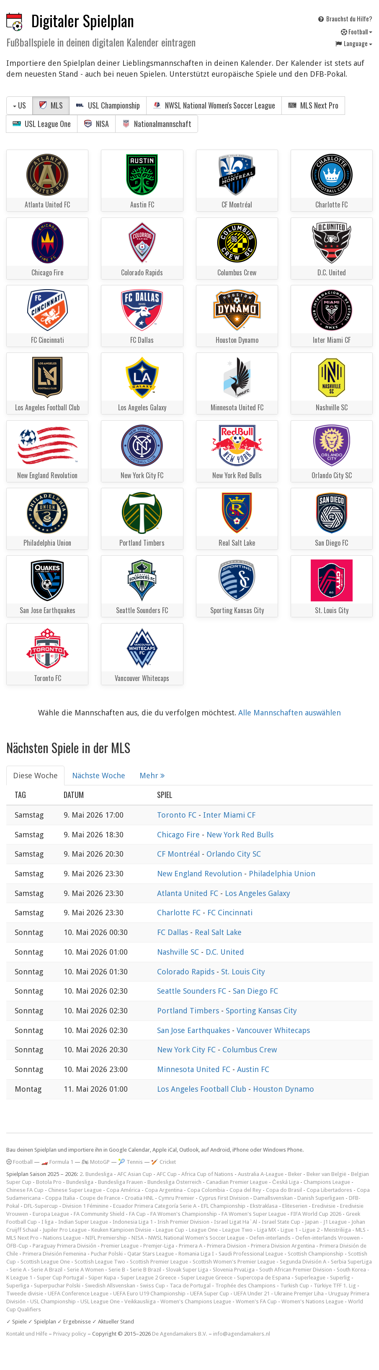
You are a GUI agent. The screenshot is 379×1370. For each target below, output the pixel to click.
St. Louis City (243, 971)
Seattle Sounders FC (192, 991)
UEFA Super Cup (209, 1293)
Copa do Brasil (284, 1190)
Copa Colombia (206, 1190)
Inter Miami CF (229, 815)
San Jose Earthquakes (194, 1030)
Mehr (152, 775)
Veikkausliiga (140, 1301)
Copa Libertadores (329, 1190)
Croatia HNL (139, 1198)
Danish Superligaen (320, 1198)
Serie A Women (85, 1269)
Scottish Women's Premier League (234, 1262)
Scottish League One (45, 1262)
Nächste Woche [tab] (98, 775)
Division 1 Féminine (85, 1206)
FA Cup (137, 1214)
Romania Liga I (196, 1254)
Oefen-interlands (270, 1238)
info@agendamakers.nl (241, 1334)
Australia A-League (261, 1174)
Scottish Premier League (159, 1262)
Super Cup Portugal (60, 1277)
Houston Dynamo (283, 1089)
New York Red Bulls (239, 834)
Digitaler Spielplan (82, 20)
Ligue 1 (289, 1230)
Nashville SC (179, 952)
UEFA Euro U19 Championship (149, 1293)
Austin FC (253, 1069)
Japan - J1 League (326, 1222)
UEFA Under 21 (252, 1293)
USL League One (42, 123)
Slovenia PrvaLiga (234, 1269)
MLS (51, 105)
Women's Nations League (312, 1301)
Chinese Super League (75, 1190)
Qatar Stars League (150, 1254)
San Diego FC (255, 991)
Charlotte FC (180, 912)
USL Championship (108, 105)
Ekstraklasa (264, 1206)
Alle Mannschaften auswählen (289, 712)
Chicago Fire (179, 834)
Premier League (120, 1246)
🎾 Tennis (130, 1162)
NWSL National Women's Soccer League (214, 105)
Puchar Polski (107, 1254)
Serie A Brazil (46, 1269)
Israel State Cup (281, 1222)
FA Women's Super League (254, 1214)
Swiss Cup (152, 1285)
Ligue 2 (311, 1230)
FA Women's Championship (183, 1214)
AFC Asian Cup (134, 1174)
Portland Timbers (189, 1010)
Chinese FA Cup (25, 1190)
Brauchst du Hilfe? (344, 18)
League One (203, 1230)
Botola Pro (49, 1182)
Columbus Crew (249, 1049)
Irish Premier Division (183, 1222)
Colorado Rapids (187, 971)
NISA (96, 123)
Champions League (327, 1182)
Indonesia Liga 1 (133, 1222)
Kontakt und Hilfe (26, 1334)
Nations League (62, 1238)
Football (356, 31)
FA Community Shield (99, 1214)
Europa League (51, 1214)
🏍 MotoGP (96, 1162)
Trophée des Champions (245, 1285)
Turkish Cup (294, 1285)
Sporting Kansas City (261, 1010)
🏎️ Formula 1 (57, 1162)
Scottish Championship (315, 1254)
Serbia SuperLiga (351, 1262)
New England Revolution (200, 873)
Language (353, 43)
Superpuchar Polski (57, 1285)
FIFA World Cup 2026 (316, 1214)
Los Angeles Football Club (202, 1089)
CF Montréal (179, 853)
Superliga (17, 1285)
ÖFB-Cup (17, 1246)
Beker (295, 1174)
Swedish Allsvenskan (110, 1285)
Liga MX (266, 1230)
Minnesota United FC (194, 1069)
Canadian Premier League (237, 1182)
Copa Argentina (164, 1190)
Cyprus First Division (224, 1198)
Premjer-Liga (158, 1246)
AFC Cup (167, 1174)
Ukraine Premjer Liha (299, 1293)
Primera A (190, 1246)
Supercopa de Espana (263, 1277)
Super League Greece (206, 1277)
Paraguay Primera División (64, 1246)
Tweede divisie (24, 1293)
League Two (237, 1230)
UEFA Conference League (78, 1293)
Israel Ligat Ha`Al (235, 1222)
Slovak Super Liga (187, 1269)
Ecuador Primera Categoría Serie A (154, 1206)
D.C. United (225, 952)
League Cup (170, 1230)
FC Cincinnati (230, 912)
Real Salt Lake (218, 932)
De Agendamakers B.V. (179, 1334)
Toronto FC (178, 815)
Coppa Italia (60, 1198)
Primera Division (226, 1246)
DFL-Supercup (41, 1206)
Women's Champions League (195, 1301)
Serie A (18, 1269)
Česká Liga (285, 1182)
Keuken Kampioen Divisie (121, 1230)
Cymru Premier (176, 1198)
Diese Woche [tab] (35, 775)
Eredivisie (323, 1206)
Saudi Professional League (251, 1254)
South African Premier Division (295, 1269)
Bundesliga (79, 1182)
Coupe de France (100, 1198)
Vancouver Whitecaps (273, 1030)
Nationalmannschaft (156, 123)
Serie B (116, 1269)
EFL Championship (223, 1206)
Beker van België (326, 1174)
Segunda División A (303, 1262)
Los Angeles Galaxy (257, 893)
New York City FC (187, 1049)
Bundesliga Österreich (174, 1182)
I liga (47, 1222)
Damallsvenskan (273, 1198)
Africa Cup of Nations (207, 1174)
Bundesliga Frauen (120, 1182)
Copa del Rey (245, 1190)
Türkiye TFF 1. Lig (335, 1285)
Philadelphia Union (282, 873)
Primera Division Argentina (283, 1246)
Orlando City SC (233, 853)
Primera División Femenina (54, 1254)
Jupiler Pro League (65, 1230)
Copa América (123, 1190)
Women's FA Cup (256, 1301)
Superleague (310, 1277)
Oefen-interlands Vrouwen (327, 1238)
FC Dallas (173, 932)
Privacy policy (69, 1334)
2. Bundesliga (96, 1174)
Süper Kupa (102, 1277)
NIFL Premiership (106, 1238)
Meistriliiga (337, 1230)
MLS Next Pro (313, 105)
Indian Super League (83, 1222)
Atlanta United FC (188, 893)
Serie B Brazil (145, 1269)
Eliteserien (294, 1206)
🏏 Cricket (163, 1162)
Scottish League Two (100, 1262)
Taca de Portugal (190, 1285)
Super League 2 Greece (148, 1277)
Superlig (340, 1277)
